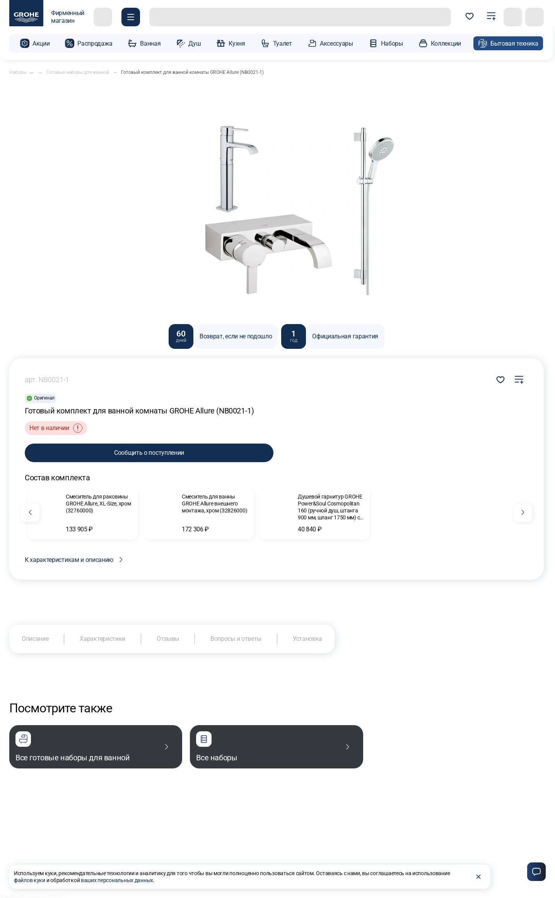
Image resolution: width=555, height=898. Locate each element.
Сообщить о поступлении (149, 452)
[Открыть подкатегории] (31, 73)
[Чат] (536, 871)
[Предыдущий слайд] (30, 513)
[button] (34, 43)
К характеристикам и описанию (75, 559)
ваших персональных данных (117, 880)
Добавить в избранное (500, 379)
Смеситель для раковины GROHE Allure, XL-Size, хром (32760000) (98, 503)
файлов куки (29, 880)
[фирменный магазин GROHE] (46, 17)
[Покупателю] (130, 17)
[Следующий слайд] (523, 513)
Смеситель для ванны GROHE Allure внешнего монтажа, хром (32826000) (214, 503)
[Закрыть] (478, 876)
